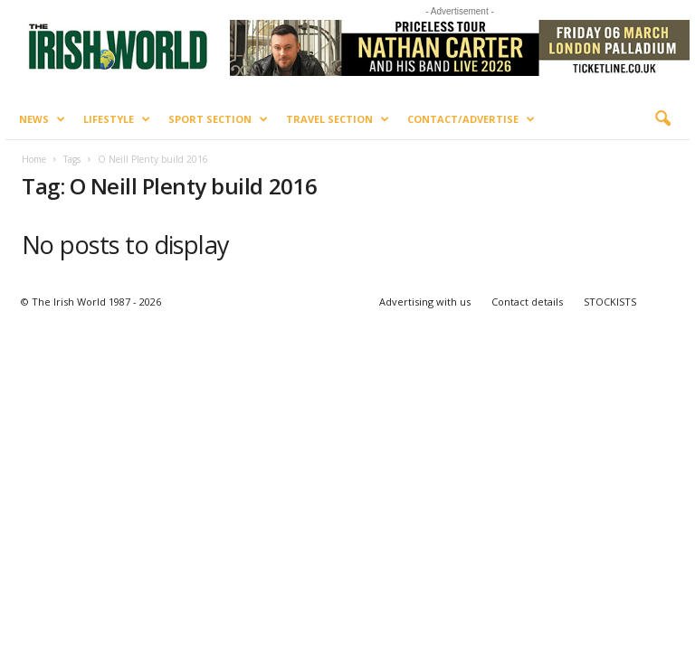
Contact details (527, 301)
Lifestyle (116, 119)
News (42, 119)
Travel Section (337, 119)
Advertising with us (425, 301)
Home (34, 159)
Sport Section (218, 119)
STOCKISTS (610, 301)
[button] (662, 119)
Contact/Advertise (471, 119)
